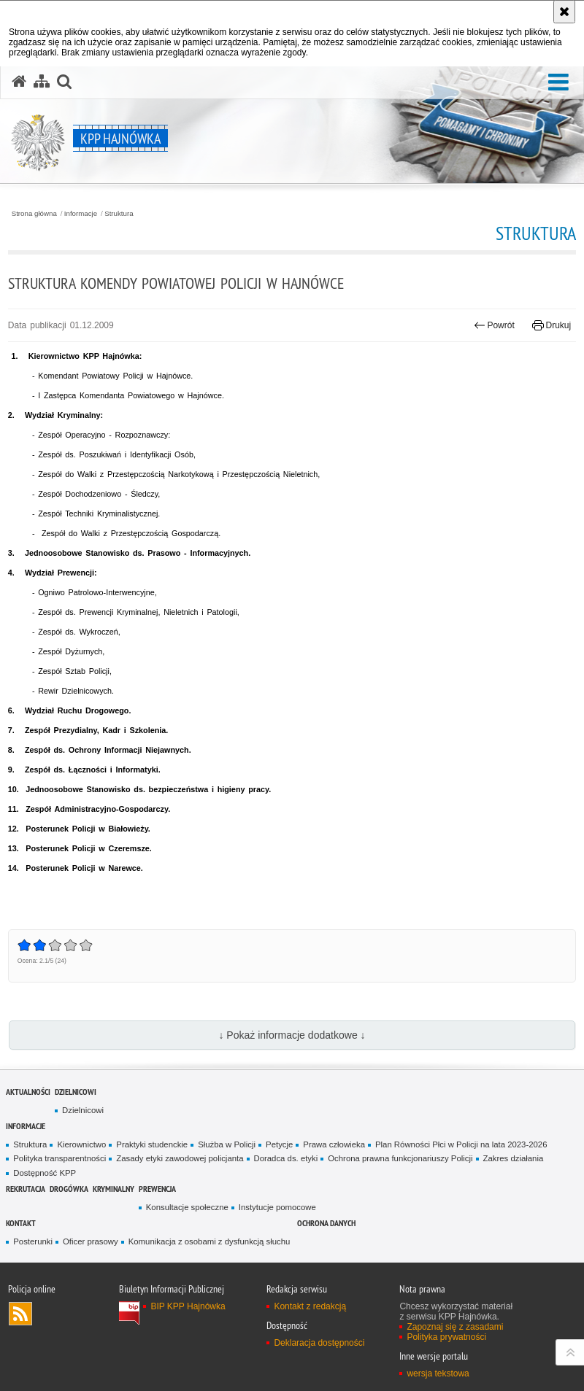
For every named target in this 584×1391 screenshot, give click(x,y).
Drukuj (551, 325)
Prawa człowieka (334, 1144)
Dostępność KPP (44, 1173)
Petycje (279, 1144)
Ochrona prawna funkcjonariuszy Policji (400, 1158)
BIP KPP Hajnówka (187, 1306)
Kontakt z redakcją (310, 1306)
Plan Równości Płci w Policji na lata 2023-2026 (461, 1144)
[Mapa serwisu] (42, 82)
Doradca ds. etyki (286, 1158)
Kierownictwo (81, 1144)
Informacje (80, 213)
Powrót (494, 325)
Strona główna (34, 213)
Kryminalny (113, 1188)
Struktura (118, 213)
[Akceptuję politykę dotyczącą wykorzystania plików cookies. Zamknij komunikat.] (564, 11)
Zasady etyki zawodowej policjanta (179, 1158)
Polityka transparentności (59, 1158)
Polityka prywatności (446, 1337)
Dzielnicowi (75, 1091)
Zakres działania (513, 1158)
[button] (558, 82)
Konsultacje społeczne (187, 1207)
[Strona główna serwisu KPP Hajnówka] (19, 82)
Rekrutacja (25, 1188)
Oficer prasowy (90, 1241)
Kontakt (21, 1222)
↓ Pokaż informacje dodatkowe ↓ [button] (291, 1035)
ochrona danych (326, 1222)
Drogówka (69, 1188)
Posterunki (33, 1241)
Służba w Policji (227, 1144)
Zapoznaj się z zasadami (455, 1327)
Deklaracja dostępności (319, 1343)
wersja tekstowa (438, 1373)
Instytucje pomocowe (277, 1207)
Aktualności (28, 1091)
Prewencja (157, 1188)
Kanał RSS (20, 1313)
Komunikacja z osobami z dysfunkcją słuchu (209, 1241)
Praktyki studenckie (152, 1144)
